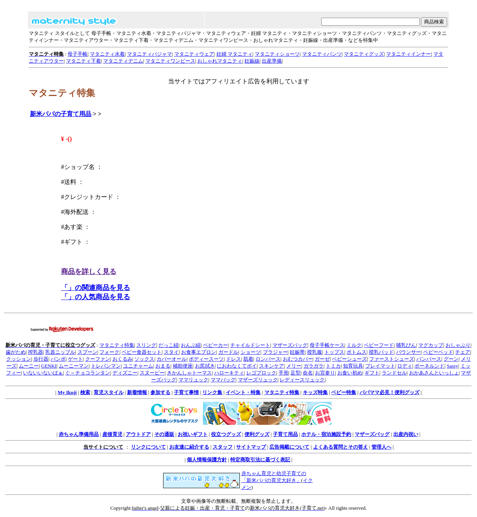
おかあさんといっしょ (434, 373)
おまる (162, 366)
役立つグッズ (226, 434)
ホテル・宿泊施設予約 (326, 434)
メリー (293, 366)
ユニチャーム (138, 366)
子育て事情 (186, 392)
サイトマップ (251, 447)
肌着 (248, 359)
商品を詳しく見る (88, 271)
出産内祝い (405, 434)
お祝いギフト (193, 434)
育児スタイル (109, 392)
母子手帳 (77, 54)
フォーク (109, 352)
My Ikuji (67, 392)
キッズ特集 (315, 392)
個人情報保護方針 (207, 459)
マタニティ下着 (83, 61)
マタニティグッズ (364, 54)
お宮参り (325, 373)
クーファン (97, 359)
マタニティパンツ (322, 54)
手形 (284, 373)
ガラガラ (314, 366)
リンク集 (212, 392)
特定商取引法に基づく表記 (260, 459)
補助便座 (183, 366)
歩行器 (40, 359)
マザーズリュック (258, 380)
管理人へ (381, 447)
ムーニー (29, 366)
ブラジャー (275, 352)
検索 (85, 392)
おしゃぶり (458, 345)
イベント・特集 (243, 392)
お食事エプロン (198, 352)
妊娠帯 (297, 352)
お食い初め (349, 373)
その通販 (164, 434)
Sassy (452, 366)
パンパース (428, 359)
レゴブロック (261, 373)
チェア (462, 352)
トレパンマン (106, 366)
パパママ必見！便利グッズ (389, 392)
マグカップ (430, 345)
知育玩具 (353, 366)
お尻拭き (205, 366)
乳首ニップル (60, 352)
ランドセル (394, 373)
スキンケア (271, 366)
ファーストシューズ (391, 359)
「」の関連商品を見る (95, 288)
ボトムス (356, 352)
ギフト (372, 373)
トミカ (333, 366)
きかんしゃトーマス (189, 373)
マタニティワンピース (170, 61)
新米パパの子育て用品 (60, 114)
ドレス (233, 359)
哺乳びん (406, 345)
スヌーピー (152, 373)
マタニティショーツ (277, 54)
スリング (146, 345)
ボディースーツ (206, 359)
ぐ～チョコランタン (87, 373)
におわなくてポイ (237, 366)
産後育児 (112, 434)
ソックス (144, 359)
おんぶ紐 (191, 345)
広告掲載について (289, 447)
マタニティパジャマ (149, 54)
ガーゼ (322, 359)
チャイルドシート (250, 345)
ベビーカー (215, 345)
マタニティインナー (408, 54)
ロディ (404, 366)
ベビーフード (379, 345)
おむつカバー (298, 359)
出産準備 (272, 61)
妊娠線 (251, 61)
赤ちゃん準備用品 (79, 434)
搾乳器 (35, 352)
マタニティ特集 (116, 345)
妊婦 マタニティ (234, 54)
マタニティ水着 (107, 54)
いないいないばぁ (43, 373)
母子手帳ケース (327, 345)
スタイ (171, 352)
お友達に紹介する (189, 447)
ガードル (228, 352)
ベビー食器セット (142, 352)
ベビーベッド (438, 352)
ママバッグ (223, 380)
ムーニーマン (74, 366)
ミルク (354, 345)
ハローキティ (229, 373)
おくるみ (122, 359)
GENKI (48, 366)
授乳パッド (381, 352)
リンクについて (148, 447)
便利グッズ (256, 434)
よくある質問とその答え (340, 447)
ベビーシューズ (349, 359)
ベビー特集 (343, 392)
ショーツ (251, 352)
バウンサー (408, 352)
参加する (160, 392)
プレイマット (380, 366)
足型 (295, 373)
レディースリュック (302, 380)
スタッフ (223, 447)
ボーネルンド (429, 366)
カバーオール (172, 359)
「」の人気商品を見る (95, 297)
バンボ (58, 359)
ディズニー (124, 373)
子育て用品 (285, 434)
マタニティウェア (194, 54)
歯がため (16, 352)
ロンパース (268, 359)
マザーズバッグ (289, 345)
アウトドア (138, 434)
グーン (451, 359)
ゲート (75, 359)
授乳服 (314, 352)
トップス (334, 352)
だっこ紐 (168, 345)
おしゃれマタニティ (219, 61)
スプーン (87, 352)
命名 (308, 373)
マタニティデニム (123, 61)
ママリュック (193, 380)
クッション (18, 359)
